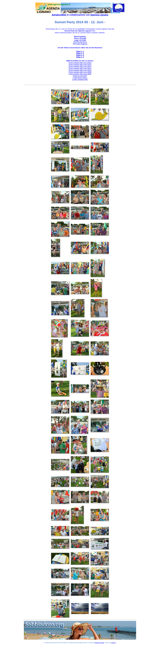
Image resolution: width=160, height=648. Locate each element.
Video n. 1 (80, 51)
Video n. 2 (80, 53)
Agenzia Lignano (99, 15)
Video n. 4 (80, 57)
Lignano (113, 642)
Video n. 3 (80, 55)
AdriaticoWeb (59, 15)
